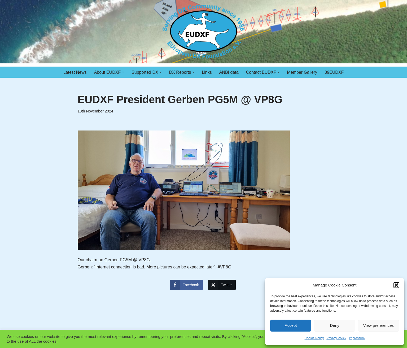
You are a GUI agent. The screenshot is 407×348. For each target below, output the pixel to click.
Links (207, 72)
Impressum (357, 338)
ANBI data (229, 72)
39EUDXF (334, 72)
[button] (396, 285)
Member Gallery (302, 72)
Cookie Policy (314, 338)
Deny (334, 325)
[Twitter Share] (222, 285)
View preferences (378, 325)
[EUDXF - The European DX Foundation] (203, 32)
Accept (291, 325)
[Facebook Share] (186, 285)
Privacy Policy (336, 338)
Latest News (75, 72)
